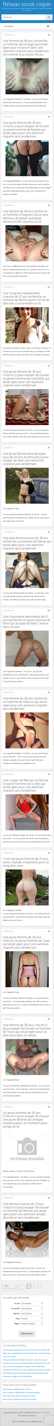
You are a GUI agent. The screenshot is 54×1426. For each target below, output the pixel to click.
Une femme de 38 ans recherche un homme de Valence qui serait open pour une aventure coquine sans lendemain (25, 703)
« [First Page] (11, 1286)
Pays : (18, 1319)
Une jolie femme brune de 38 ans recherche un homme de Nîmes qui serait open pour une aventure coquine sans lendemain (27, 543)
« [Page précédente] (14, 1286)
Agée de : (16, 1314)
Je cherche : (15, 1309)
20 (8, 1288)
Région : (17, 1324)
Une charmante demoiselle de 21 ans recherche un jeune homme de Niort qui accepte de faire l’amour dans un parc (26, 622)
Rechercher (27, 1333)
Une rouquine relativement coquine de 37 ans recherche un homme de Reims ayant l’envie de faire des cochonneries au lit (26, 298)
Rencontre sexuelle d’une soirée (17, 1389)
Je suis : (17, 1303)
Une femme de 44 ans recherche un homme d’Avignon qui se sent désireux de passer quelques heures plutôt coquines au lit (25, 216)
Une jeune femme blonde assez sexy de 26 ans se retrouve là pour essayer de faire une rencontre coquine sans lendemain (26, 459)
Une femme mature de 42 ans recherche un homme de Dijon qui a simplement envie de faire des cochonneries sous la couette (27, 1353)
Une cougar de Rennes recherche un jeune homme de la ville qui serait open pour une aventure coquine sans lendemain (25, 785)
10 (4, 1288)
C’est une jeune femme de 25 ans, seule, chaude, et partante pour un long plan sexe (26, 862)
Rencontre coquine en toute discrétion (19, 1399)
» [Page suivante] (20, 1288)
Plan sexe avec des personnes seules (19, 1395)
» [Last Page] (23, 1288)
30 (12, 1288)
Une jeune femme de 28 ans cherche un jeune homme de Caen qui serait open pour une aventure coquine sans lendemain (26, 942)
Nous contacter (42, 1412)
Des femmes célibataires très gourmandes (21, 1392)
